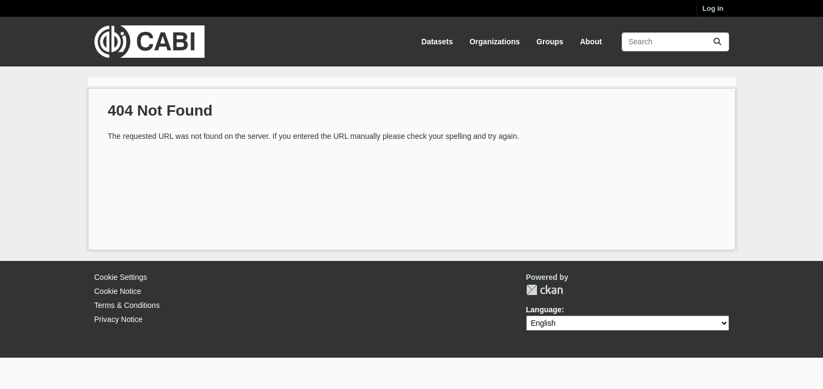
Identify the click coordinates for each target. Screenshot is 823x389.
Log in (713, 8)
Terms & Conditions (127, 305)
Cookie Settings (120, 277)
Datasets (437, 41)
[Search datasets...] (675, 41)
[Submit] (717, 41)
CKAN (544, 290)
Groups (549, 41)
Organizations (495, 41)
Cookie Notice (117, 291)
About (591, 41)
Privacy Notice (118, 319)
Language (544, 309)
